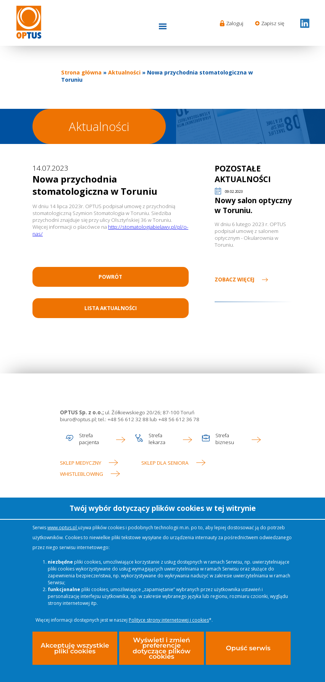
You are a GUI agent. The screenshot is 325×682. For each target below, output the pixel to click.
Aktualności (124, 72)
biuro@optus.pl (78, 419)
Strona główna (81, 72)
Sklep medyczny (80, 462)
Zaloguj (234, 23)
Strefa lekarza (157, 439)
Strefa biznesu (224, 439)
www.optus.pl (62, 528)
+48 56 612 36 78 (178, 419)
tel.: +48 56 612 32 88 (123, 419)
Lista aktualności (110, 308)
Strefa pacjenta (89, 439)
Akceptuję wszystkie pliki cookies (74, 648)
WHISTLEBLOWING (81, 473)
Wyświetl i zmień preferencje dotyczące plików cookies (161, 649)
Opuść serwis (248, 649)
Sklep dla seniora (165, 462)
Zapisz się (272, 23)
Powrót (110, 276)
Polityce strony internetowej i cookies (169, 620)
